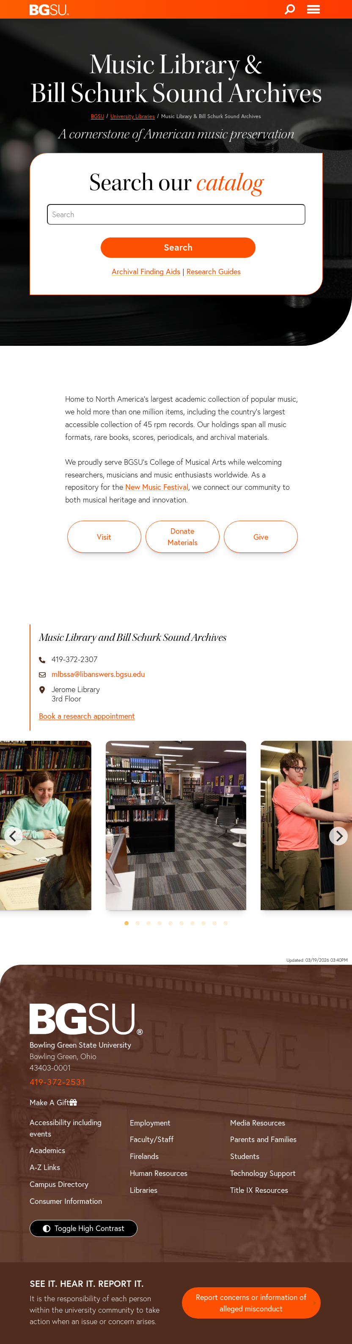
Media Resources (257, 1123)
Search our (176, 183)
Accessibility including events (66, 1128)
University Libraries (132, 116)
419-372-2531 (57, 1081)
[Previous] (13, 836)
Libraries (143, 1190)
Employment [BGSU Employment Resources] (150, 1123)
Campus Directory (59, 1184)
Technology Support (263, 1173)
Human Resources (158, 1173)
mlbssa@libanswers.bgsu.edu (98, 674)
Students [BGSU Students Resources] (244, 1156)
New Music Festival (156, 487)
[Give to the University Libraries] (261, 537)
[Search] (289, 9)
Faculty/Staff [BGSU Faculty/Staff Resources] (151, 1139)
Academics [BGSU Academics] (47, 1150)
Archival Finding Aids (146, 271)
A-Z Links (45, 1167)
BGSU (97, 116)
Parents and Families (263, 1139)
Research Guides (214, 271)
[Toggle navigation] (313, 9)
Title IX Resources (259, 1190)
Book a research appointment (87, 716)
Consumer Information (66, 1201)
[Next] (338, 836)
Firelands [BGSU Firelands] (144, 1156)
